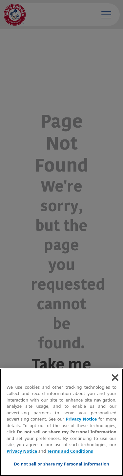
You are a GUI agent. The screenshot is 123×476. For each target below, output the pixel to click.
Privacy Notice (81, 419)
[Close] (115, 377)
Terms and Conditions (70, 451)
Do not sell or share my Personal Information (66, 432)
